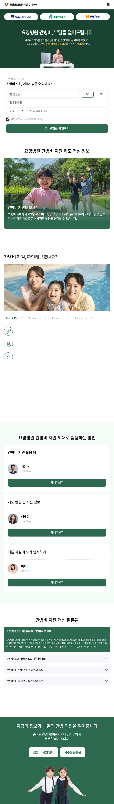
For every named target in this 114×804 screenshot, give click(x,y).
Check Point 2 (37, 318)
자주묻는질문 (72, 752)
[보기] (39, 119)
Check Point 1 (14, 318)
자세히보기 (57, 482)
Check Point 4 (83, 318)
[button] (106, 193)
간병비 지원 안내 (43, 752)
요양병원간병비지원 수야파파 (6, 4)
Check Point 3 (60, 318)
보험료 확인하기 (57, 128)
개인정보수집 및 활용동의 (23, 119)
